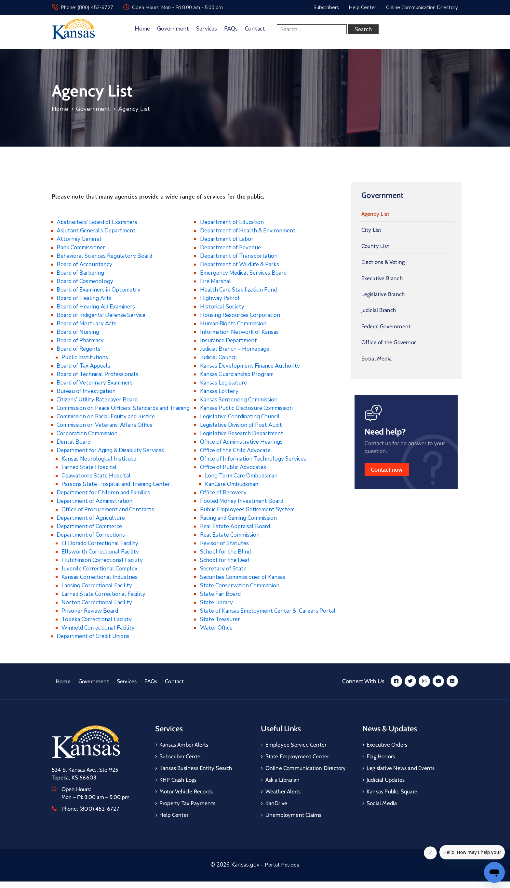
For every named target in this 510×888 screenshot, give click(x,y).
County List (375, 246)
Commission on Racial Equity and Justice (106, 416)
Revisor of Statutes (224, 543)
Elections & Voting (383, 262)
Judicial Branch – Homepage (234, 349)
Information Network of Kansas (239, 332)
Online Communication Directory (305, 768)
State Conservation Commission (239, 585)
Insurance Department (228, 340)
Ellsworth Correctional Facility (100, 551)
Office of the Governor (388, 342)
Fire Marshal (215, 281)
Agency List (375, 214)
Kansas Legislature (223, 382)
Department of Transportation (238, 256)
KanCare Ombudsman (231, 484)
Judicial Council (218, 357)
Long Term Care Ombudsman (241, 475)
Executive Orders (387, 744)
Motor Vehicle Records (186, 791)
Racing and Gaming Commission (238, 518)
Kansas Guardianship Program (237, 374)
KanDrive (276, 803)
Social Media (376, 358)
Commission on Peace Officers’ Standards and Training (123, 408)
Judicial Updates (386, 780)
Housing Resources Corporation (240, 315)
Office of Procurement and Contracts (107, 509)
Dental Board (73, 442)
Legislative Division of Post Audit (241, 425)
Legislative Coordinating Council (240, 416)
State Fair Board (220, 594)
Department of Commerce (89, 526)
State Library (216, 602)
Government (173, 29)
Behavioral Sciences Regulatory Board (104, 256)
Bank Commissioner (81, 247)
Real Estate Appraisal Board (235, 526)
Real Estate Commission (230, 535)
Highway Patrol (220, 298)
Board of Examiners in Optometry (99, 290)
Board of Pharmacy (80, 340)
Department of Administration (94, 501)
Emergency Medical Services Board (243, 273)
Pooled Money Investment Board (241, 501)
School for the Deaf (224, 560)
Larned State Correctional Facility (103, 594)
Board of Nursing (78, 332)
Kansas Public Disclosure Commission (246, 408)
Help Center (173, 815)
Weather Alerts (283, 791)
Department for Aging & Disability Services (110, 450)
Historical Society (222, 306)
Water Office (216, 628)
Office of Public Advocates (233, 467)
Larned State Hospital (89, 467)
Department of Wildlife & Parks (239, 264)
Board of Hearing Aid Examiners (96, 306)
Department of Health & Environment (248, 230)
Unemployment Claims (293, 815)
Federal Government (386, 326)
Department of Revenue (230, 247)
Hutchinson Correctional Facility (102, 560)
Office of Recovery (223, 492)
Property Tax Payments (187, 803)
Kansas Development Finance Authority (250, 366)
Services (206, 29)
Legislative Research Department (241, 433)
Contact (255, 29)
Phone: (90, 808)
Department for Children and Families (103, 492)
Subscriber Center (180, 756)
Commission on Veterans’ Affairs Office (105, 425)
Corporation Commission (87, 433)
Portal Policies (282, 864)
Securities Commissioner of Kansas (242, 577)
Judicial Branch (378, 310)
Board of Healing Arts (84, 298)
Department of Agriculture (91, 518)
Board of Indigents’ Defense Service (101, 315)
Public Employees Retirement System (247, 509)
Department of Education (232, 222)
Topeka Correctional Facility (96, 619)
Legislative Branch (383, 294)
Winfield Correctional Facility (98, 628)
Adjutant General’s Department (96, 230)
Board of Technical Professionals (97, 374)
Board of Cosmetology (85, 281)
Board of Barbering (80, 273)
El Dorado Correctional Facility (99, 543)
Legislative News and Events (401, 768)
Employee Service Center (296, 744)
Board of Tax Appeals (83, 366)
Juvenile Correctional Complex (99, 568)
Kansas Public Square (392, 791)
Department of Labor (226, 239)
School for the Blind (225, 551)
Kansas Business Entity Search (195, 768)
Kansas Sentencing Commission (238, 399)
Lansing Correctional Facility (96, 585)
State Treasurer (220, 619)
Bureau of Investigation (86, 391)
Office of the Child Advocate (235, 450)
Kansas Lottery (219, 391)
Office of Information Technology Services (253, 459)
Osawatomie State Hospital (96, 475)
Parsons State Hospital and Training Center (115, 484)
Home (142, 29)
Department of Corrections (91, 535)
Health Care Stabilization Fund (238, 290)
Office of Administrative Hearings (241, 442)
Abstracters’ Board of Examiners (97, 222)
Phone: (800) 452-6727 (87, 7)
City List (371, 230)
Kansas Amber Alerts (183, 744)
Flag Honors (381, 756)
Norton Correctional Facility (96, 602)
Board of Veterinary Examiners (95, 382)
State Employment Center (297, 756)
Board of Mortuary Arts (86, 323)
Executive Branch (382, 278)
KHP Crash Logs (178, 780)
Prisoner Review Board (89, 611)
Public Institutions (84, 357)
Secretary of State (223, 568)
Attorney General (79, 239)
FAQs (231, 29)
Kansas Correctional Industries (99, 577)
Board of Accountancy (84, 264)
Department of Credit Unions (93, 636)
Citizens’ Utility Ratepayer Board (97, 399)
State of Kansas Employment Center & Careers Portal (268, 611)
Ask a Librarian (282, 780)
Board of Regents (79, 349)
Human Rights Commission (233, 323)
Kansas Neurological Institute (98, 459)
